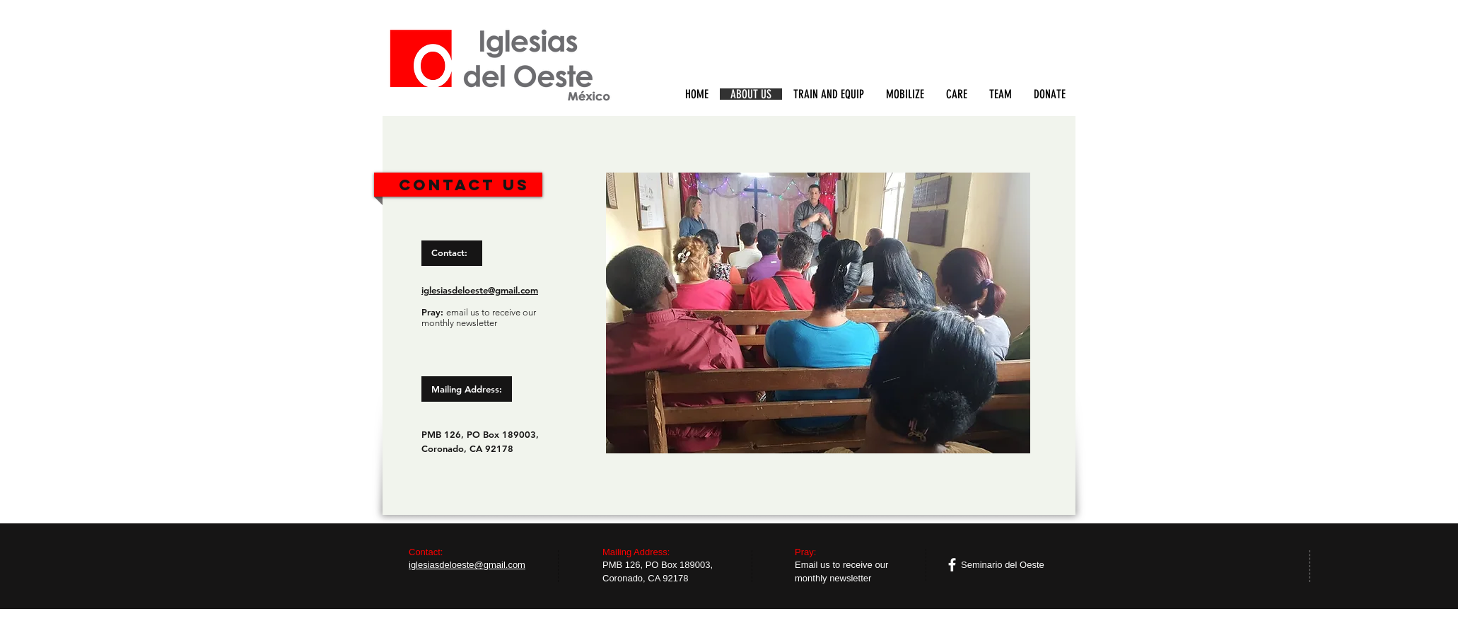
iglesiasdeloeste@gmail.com (479, 290)
